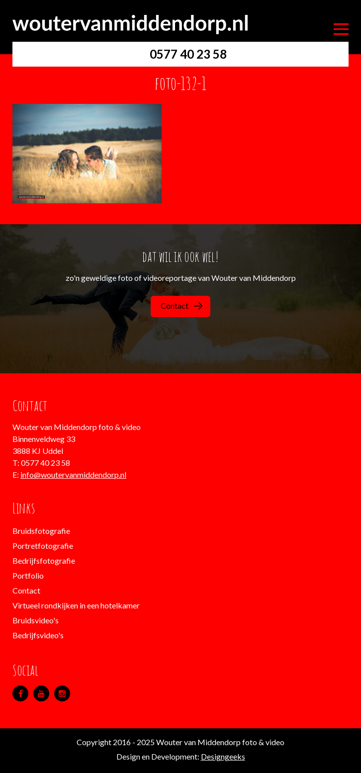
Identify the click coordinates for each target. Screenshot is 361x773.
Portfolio (28, 575)
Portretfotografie (42, 545)
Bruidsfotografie (41, 530)
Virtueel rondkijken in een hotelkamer (76, 605)
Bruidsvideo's (35, 620)
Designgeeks (223, 756)
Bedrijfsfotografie (43, 560)
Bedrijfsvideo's (38, 635)
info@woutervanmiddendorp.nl (73, 474)
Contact (181, 305)
